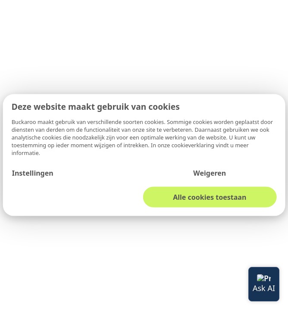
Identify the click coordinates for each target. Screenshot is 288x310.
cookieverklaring (194, 145)
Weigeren (209, 172)
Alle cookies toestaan (209, 197)
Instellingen (32, 172)
